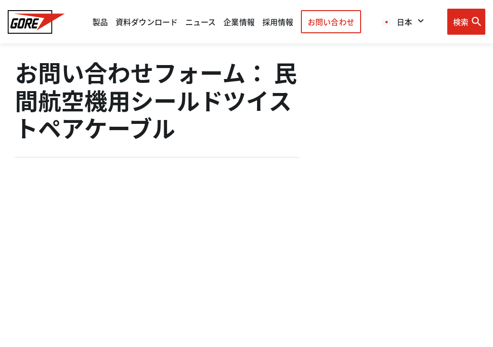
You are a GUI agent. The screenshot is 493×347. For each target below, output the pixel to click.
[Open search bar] (466, 22)
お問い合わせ (331, 21)
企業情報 (238, 21)
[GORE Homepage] (36, 22)
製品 (100, 21)
